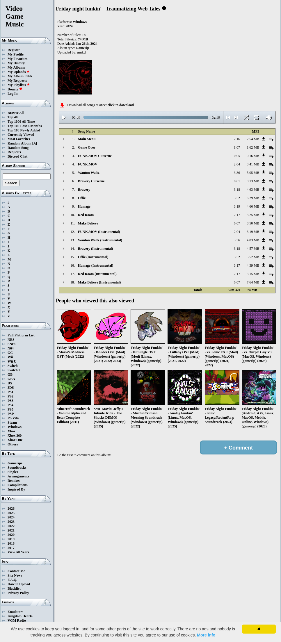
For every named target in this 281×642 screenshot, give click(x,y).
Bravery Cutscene (91, 181)
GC (10, 353)
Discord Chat (17, 156)
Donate (15, 89)
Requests (14, 152)
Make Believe (88, 223)
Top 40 (13, 117)
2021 (11, 530)
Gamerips (15, 463)
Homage (84, 206)
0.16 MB (253, 156)
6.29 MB (253, 198)
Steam (12, 422)
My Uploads (19, 72)
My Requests (17, 81)
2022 (11, 526)
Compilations (18, 485)
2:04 (237, 164)
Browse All (16, 113)
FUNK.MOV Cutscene (95, 156)
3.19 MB (253, 232)
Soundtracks (17, 468)
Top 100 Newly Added (24, 130)
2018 (11, 543)
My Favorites (17, 59)
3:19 (237, 206)
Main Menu (86, 139)
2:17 (237, 215)
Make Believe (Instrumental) (99, 282)
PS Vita (13, 418)
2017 (11, 548)
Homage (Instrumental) (95, 265)
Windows (15, 427)
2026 (11, 509)
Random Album (19, 143)
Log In (12, 94)
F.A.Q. (12, 580)
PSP (11, 414)
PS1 (10, 392)
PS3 (10, 401)
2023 (11, 522)
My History (16, 63)
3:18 (237, 190)
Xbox (11, 431)
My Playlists (19, 85)
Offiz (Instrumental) (93, 257)
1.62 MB (253, 147)
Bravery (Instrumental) (95, 249)
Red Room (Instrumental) (97, 274)
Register (14, 50)
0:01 (237, 181)
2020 (11, 535)
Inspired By (16, 489)
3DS (11, 388)
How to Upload (19, 584)
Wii (10, 357)
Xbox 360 (15, 436)
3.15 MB (253, 274)
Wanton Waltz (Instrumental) (100, 240)
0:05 (237, 156)
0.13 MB (253, 181)
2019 (11, 539)
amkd (81, 52)
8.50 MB (253, 223)
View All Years (18, 552)
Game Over (86, 147)
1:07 (237, 147)
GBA (11, 379)
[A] (34, 143)
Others (13, 444)
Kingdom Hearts (20, 616)
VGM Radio (17, 620)
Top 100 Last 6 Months (25, 126)
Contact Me (16, 571)
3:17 (237, 265)
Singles (13, 472)
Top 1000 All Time (21, 122)
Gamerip (82, 48)
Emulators (15, 612)
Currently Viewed (21, 135)
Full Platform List (21, 335)
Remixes (14, 481)
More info (206, 635)
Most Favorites (19, 139)
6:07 (237, 223)
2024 (11, 517)
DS (10, 383)
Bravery (84, 190)
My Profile (16, 54)
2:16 (237, 139)
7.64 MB (253, 282)
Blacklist (14, 588)
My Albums (16, 67)
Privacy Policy (18, 593)
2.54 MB (253, 139)
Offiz (82, 198)
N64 (11, 348)
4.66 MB (253, 206)
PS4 (10, 405)
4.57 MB (253, 249)
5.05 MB (253, 173)
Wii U (12, 361)
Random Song (18, 148)
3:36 (237, 173)
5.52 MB (253, 257)
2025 (11, 513)
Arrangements (18, 476)
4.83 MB (253, 240)
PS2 (10, 396)
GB (10, 374)
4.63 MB (253, 190)
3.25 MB (253, 215)
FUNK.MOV (87, 164)
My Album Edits (20, 76)
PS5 (10, 409)
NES (11, 340)
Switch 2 (14, 370)
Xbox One (15, 440)
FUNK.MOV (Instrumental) (99, 232)
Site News (15, 575)
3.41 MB (253, 164)
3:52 (237, 198)
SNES (12, 344)
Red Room (86, 215)
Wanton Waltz (88, 173)
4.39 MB (253, 265)
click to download (121, 105)
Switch (13, 366)
